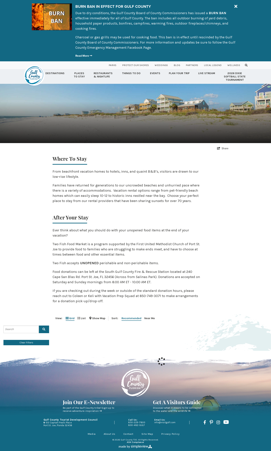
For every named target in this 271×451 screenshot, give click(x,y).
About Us (109, 433)
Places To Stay (79, 75)
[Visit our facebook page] (204, 422)
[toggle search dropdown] (246, 65)
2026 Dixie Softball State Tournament (235, 76)
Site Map (147, 433)
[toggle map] (97, 318)
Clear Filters (26, 342)
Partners (192, 65)
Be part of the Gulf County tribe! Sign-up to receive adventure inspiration (88, 409)
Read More (83, 56)
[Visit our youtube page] (226, 422)
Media (92, 433)
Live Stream (206, 73)
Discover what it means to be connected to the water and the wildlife (177, 409)
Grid (70, 318)
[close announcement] (235, 6)
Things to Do (131, 73)
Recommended (131, 318)
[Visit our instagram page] (218, 422)
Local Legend (213, 65)
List (81, 318)
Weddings (161, 65)
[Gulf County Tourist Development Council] (34, 75)
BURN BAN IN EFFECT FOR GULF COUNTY (113, 6)
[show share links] (223, 148)
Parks (112, 65)
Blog (177, 65)
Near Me (149, 318)
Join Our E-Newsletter (89, 403)
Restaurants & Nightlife (103, 75)
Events (155, 73)
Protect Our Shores (135, 65)
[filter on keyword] (44, 329)
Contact (128, 433)
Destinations (54, 73)
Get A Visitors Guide (177, 403)
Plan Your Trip (179, 73)
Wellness (233, 65)
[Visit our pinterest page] (211, 422)
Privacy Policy (170, 433)
